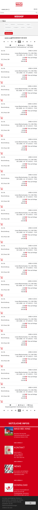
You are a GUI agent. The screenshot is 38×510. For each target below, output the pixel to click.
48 (27, 41)
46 (19, 41)
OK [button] (30, 503)
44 (11, 41)
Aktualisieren (8, 33)
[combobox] (7, 24)
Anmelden (5, 9)
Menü (3, 21)
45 (15, 41)
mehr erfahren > (18, 442)
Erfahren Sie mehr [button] (7, 507)
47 (23, 41)
